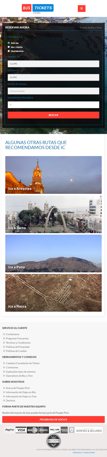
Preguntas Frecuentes (17, 338)
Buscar (53, 115)
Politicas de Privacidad (17, 347)
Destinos (10, 400)
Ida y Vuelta (15, 47)
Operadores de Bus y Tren (19, 375)
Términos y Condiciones (18, 342)
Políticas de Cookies (16, 351)
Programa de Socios (53, 419)
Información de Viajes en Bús (21, 392)
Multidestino (15, 51)
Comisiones (12, 367)
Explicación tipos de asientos (21, 371)
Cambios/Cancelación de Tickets (23, 363)
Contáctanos (12, 334)
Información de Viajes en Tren (21, 396)
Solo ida (13, 43)
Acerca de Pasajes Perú (18, 388)
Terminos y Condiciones (84, 453)
